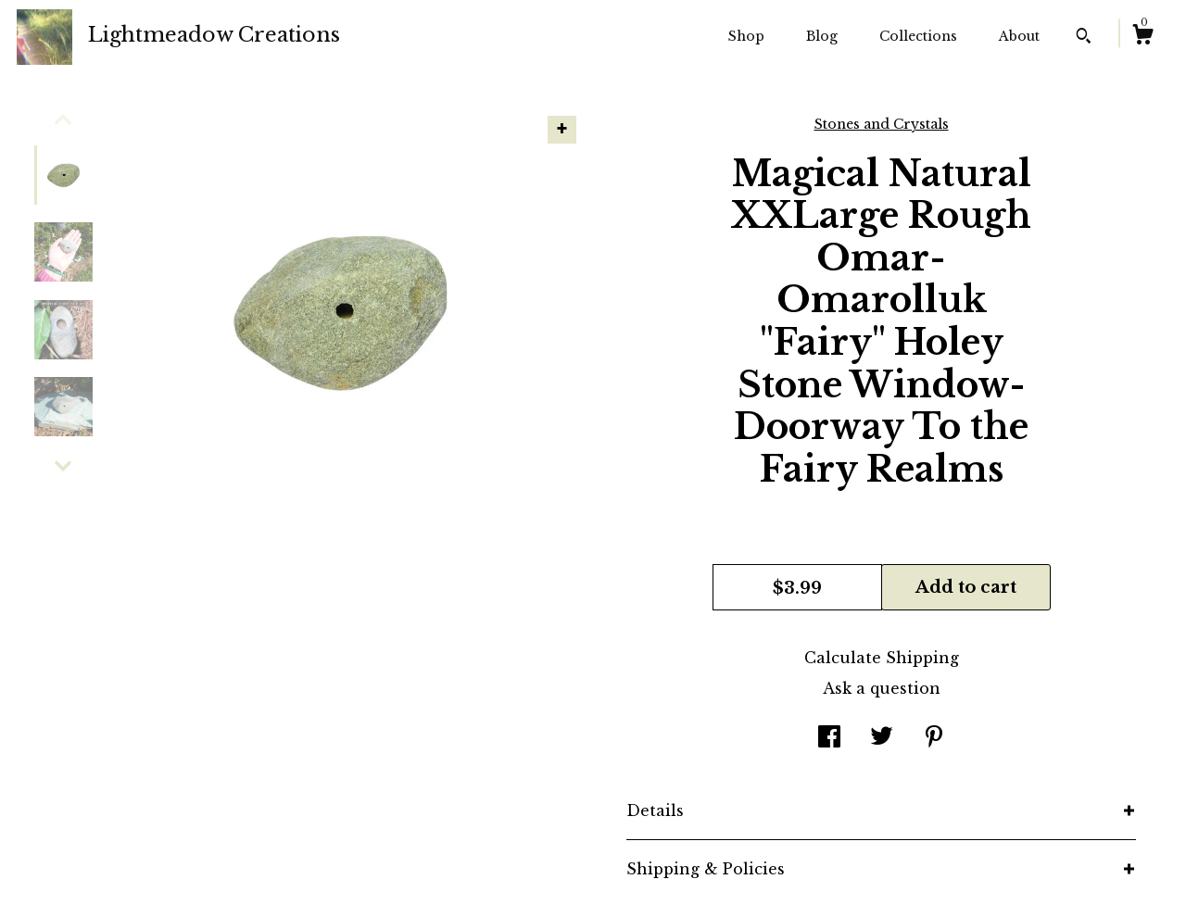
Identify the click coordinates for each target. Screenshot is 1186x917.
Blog (822, 36)
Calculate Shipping (881, 657)
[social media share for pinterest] (934, 738)
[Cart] (1142, 37)
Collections (918, 36)
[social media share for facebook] (829, 738)
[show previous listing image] (63, 119)
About (1019, 36)
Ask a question (881, 688)
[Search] (1084, 38)
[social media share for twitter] (881, 738)
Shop (746, 36)
